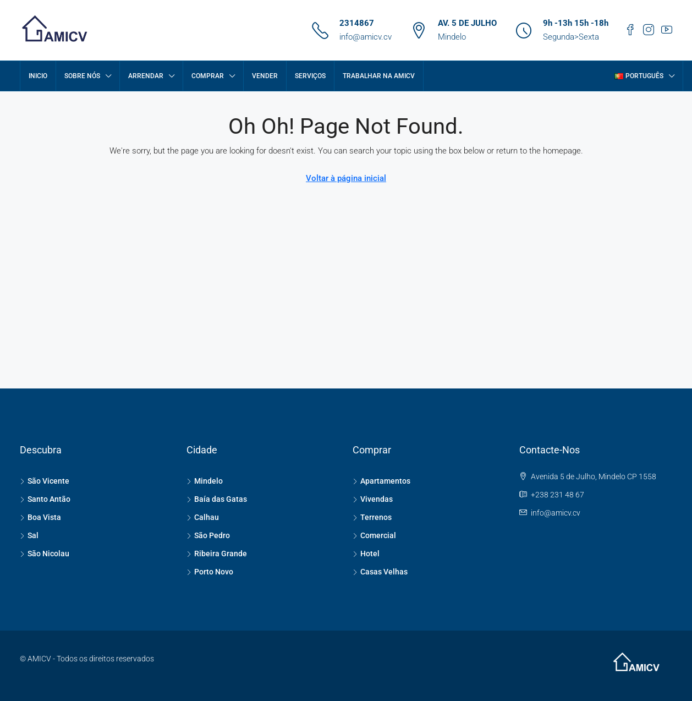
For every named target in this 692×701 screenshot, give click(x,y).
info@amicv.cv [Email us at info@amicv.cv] (555, 512)
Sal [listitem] (29, 535)
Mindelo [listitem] (204, 481)
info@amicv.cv (365, 37)
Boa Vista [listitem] (40, 517)
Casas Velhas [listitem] (380, 571)
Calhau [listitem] (202, 517)
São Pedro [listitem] (208, 535)
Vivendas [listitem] (373, 499)
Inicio (38, 76)
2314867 (356, 23)
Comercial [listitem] (374, 535)
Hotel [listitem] (366, 553)
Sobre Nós (82, 76)
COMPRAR (207, 76)
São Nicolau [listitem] (44, 553)
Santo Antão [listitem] (45, 499)
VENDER (265, 76)
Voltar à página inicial (346, 178)
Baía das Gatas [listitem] (216, 499)
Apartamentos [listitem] (381, 481)
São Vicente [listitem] (44, 481)
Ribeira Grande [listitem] (216, 553)
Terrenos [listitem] (372, 517)
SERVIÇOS (310, 76)
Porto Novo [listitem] (209, 571)
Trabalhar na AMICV (379, 76)
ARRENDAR (145, 76)
